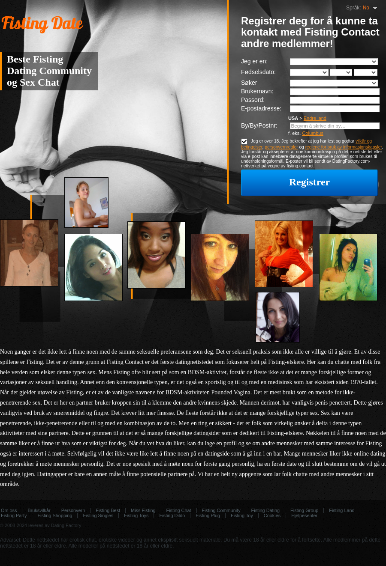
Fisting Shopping (54, 515)
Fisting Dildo (172, 515)
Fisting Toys (136, 515)
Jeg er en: (254, 61)
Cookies (272, 515)
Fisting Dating (265, 510)
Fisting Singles (98, 515)
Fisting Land (341, 510)
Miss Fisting (143, 510)
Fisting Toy (242, 515)
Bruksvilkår (38, 510)
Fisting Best (108, 510)
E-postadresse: (261, 108)
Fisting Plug (208, 515)
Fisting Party (14, 515)
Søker (249, 82)
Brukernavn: (257, 91)
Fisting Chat (178, 510)
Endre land (315, 118)
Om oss (9, 510)
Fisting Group (304, 510)
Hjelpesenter (304, 515)
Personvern (73, 510)
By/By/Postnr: (259, 125)
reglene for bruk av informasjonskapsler (343, 147)
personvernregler (281, 147)
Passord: (253, 99)
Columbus (312, 133)
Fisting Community (221, 510)
